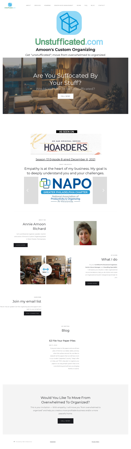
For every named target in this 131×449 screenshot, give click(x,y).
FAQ (86, 5)
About (28, 5)
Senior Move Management (63, 5)
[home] (10, 5)
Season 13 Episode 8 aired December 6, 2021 (65, 159)
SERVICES (37, 5)
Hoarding (47, 5)
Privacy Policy (95, 441)
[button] (27, 190)
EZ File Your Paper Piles (62, 340)
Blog (93, 5)
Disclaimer (53, 441)
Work (79, 5)
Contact (101, 5)
